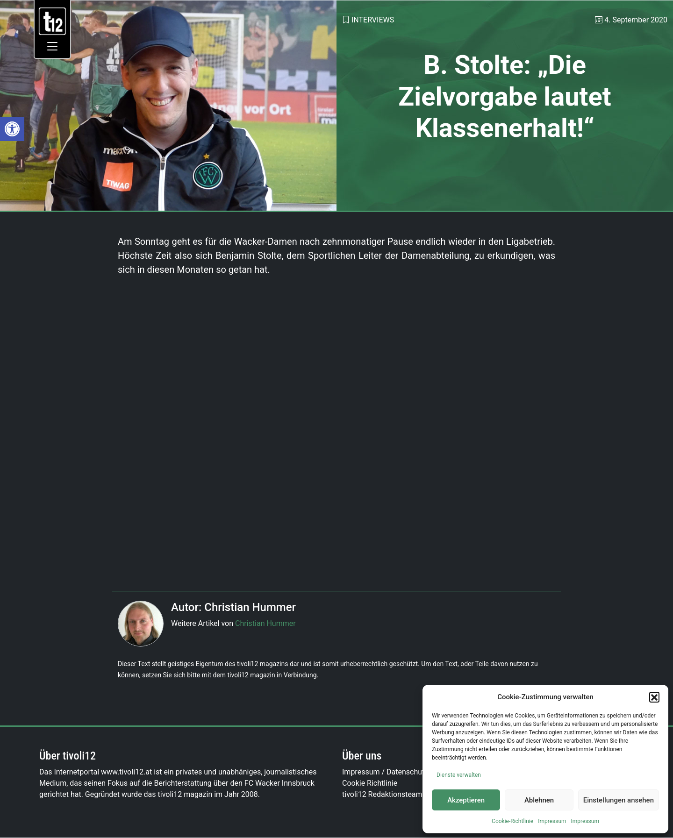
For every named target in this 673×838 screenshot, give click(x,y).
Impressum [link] (552, 821)
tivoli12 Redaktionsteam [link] (382, 794)
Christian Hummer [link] (265, 623)
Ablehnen (539, 800)
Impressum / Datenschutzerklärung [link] (400, 771)
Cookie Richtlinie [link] (369, 783)
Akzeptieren (466, 800)
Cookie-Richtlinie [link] (512, 821)
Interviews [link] (372, 19)
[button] (654, 697)
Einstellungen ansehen (618, 800)
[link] (12, 129)
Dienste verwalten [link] (459, 775)
